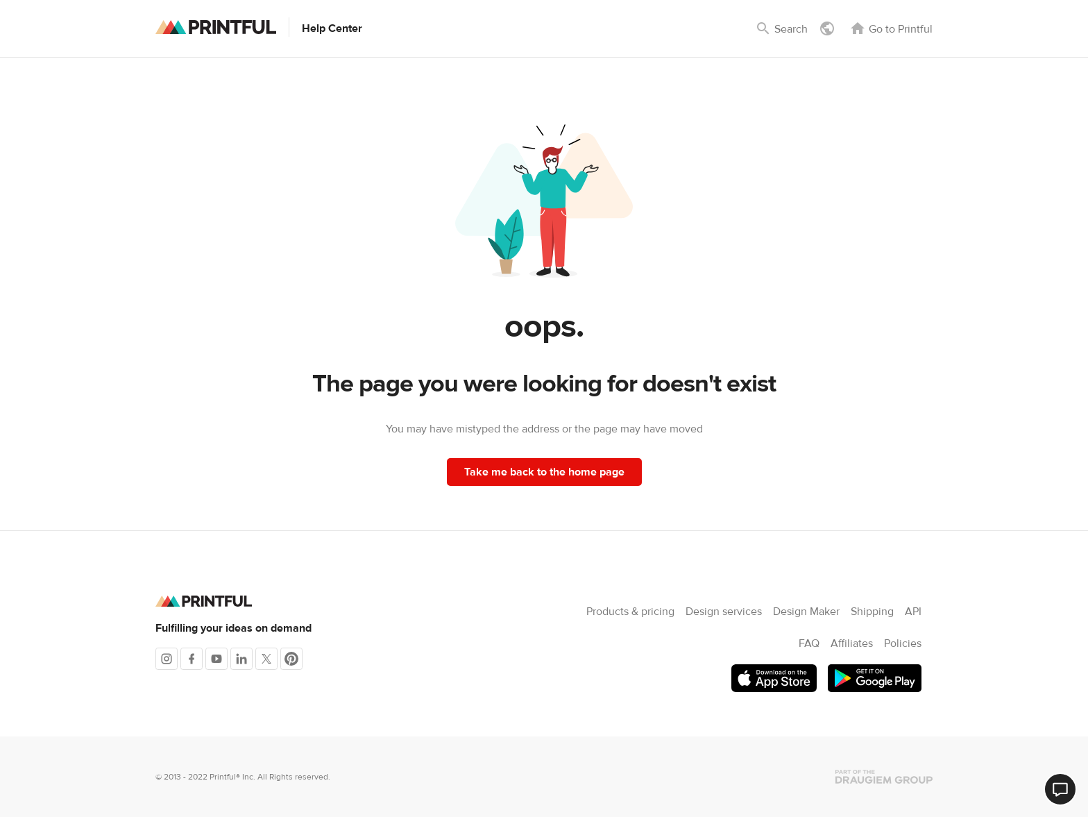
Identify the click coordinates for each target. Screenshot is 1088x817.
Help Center (332, 28)
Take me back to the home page (544, 472)
